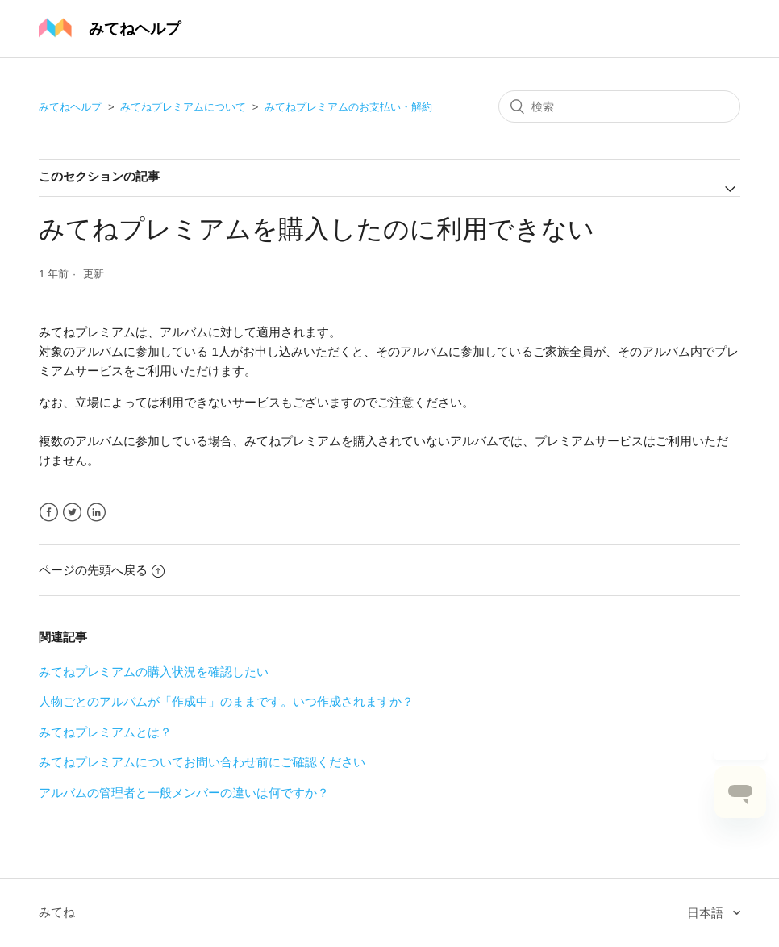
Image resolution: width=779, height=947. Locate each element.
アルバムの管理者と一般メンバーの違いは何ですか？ (184, 792)
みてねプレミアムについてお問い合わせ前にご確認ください (202, 762)
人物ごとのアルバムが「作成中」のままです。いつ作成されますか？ (226, 701)
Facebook (49, 513)
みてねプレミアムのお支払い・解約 (348, 107)
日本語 (707, 913)
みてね (57, 912)
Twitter (72, 513)
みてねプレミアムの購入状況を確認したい (154, 671)
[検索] (619, 106)
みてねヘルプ (70, 107)
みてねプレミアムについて (183, 107)
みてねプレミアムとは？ (105, 732)
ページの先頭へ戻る (102, 570)
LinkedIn (96, 513)
